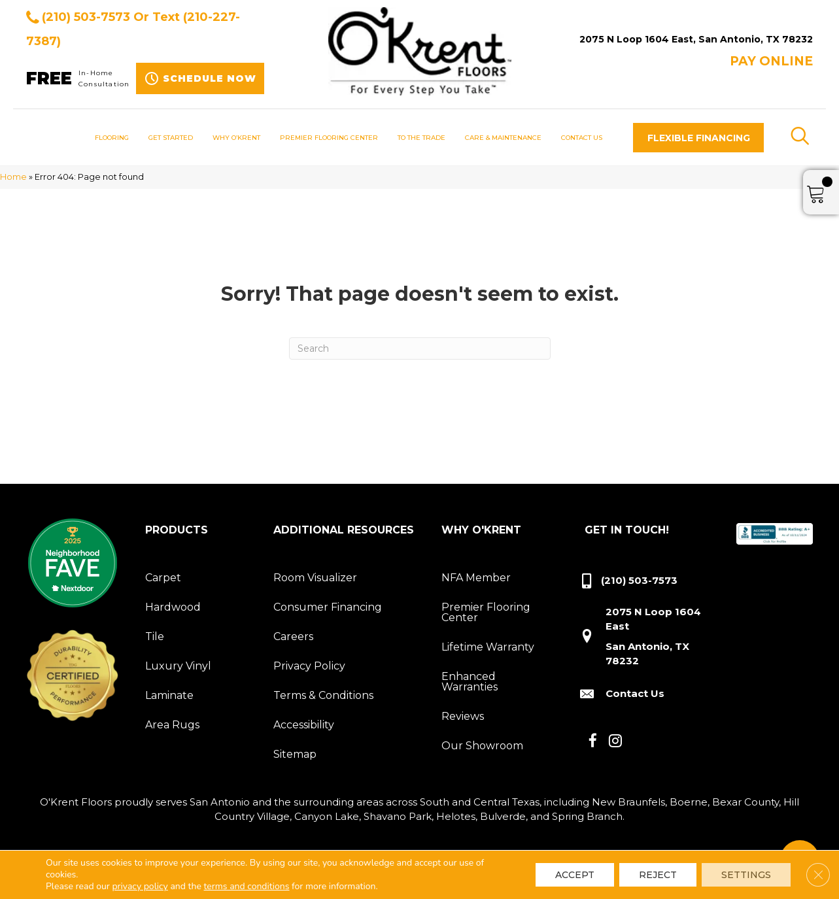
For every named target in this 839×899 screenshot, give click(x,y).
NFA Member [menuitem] (476, 577)
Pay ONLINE (771, 61)
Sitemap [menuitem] (295, 754)
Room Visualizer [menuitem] (315, 577)
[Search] (420, 348)
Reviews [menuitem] (462, 716)
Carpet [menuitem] (163, 577)
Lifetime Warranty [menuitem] (487, 647)
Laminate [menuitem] (169, 695)
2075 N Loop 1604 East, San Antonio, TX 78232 (696, 39)
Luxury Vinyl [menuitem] (178, 666)
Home (13, 177)
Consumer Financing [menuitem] (327, 607)
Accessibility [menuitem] (303, 725)
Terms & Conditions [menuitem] (323, 695)
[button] (698, 137)
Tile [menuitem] (154, 636)
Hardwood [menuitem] (173, 607)
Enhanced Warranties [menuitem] (469, 681)
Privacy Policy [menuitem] (309, 666)
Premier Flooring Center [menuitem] (485, 612)
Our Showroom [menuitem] (482, 745)
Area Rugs (172, 725)
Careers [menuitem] (293, 636)
